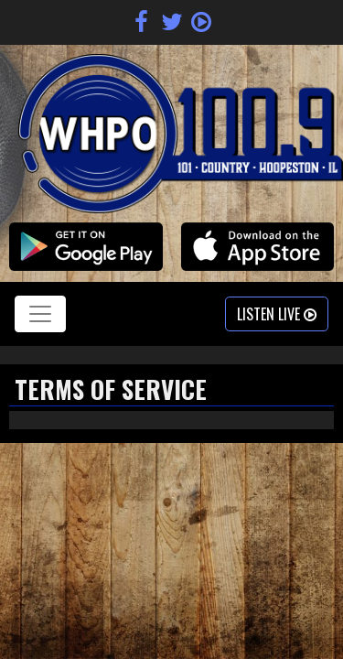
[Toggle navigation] (40, 314)
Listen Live (276, 314)
